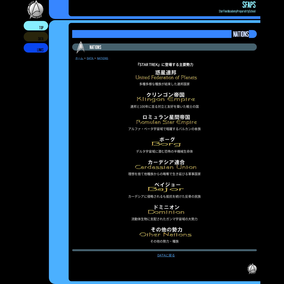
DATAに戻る (166, 255)
